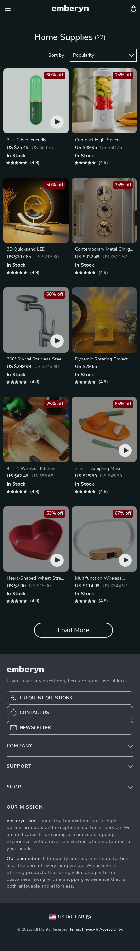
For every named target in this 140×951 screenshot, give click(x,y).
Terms (75, 929)
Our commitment (26, 858)
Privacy (88, 929)
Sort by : (57, 55)
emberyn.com (22, 821)
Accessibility (110, 929)
